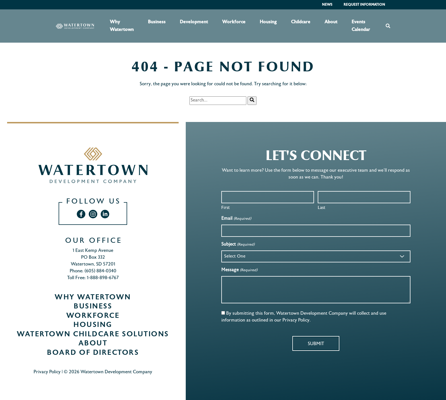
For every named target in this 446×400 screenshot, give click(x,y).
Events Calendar (361, 25)
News (327, 5)
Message (239, 270)
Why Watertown (122, 25)
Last (321, 207)
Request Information (364, 5)
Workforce (233, 22)
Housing (268, 22)
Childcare (300, 22)
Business (157, 22)
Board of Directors (93, 353)
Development (194, 22)
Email (236, 219)
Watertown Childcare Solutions (93, 334)
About (331, 22)
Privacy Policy (47, 372)
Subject (237, 245)
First (225, 207)
